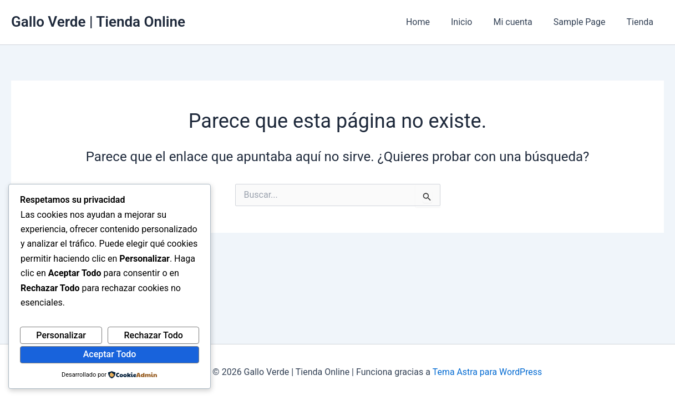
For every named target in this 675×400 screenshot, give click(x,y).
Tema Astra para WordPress (487, 372)
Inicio (473, 22)
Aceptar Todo (109, 354)
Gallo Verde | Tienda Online (98, 21)
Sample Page (585, 22)
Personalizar (61, 335)
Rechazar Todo (153, 335)
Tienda (641, 22)
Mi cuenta (520, 22)
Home (433, 22)
